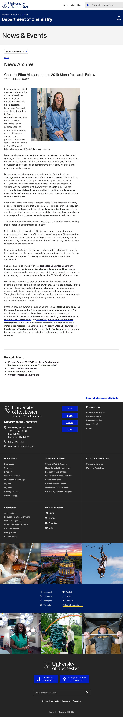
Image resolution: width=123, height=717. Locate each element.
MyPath (7, 483)
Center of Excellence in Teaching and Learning (48, 269)
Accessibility (9, 513)
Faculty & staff (92, 424)
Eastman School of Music (56, 472)
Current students (93, 416)
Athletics (51, 523)
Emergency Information (71, 701)
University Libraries (94, 464)
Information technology (14, 479)
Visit (73, 5)
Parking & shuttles (12, 491)
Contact (7, 468)
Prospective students (95, 412)
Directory (8, 472)
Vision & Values (11, 536)
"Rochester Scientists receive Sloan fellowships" (32, 365)
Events (50, 517)
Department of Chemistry (27, 19)
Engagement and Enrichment (17, 517)
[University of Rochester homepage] (15, 5)
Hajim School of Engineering (57, 468)
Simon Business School (55, 483)
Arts (49, 528)
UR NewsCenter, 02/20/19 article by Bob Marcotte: (33, 362)
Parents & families (94, 420)
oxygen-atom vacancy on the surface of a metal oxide (34, 177)
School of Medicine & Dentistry (58, 475)
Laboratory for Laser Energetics (59, 491)
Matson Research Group (19, 371)
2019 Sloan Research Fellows (22, 368)
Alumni (89, 428)
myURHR (8, 487)
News (49, 512)
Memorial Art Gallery (95, 468)
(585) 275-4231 (16, 441)
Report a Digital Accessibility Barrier (102, 398)
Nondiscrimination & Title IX (16, 524)
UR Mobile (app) (11, 495)
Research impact (11, 528)
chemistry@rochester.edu (20, 446)
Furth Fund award (55, 329)
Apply (66, 5)
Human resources (12, 475)
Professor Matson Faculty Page (23, 374)
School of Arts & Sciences (15, 15)
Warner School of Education (57, 487)
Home (6, 57)
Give (79, 5)
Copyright (55, 701)
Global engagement (12, 520)
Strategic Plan (10, 532)
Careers (69, 422)
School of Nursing (53, 479)
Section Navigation (16, 51)
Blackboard (9, 464)
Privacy (45, 701)
